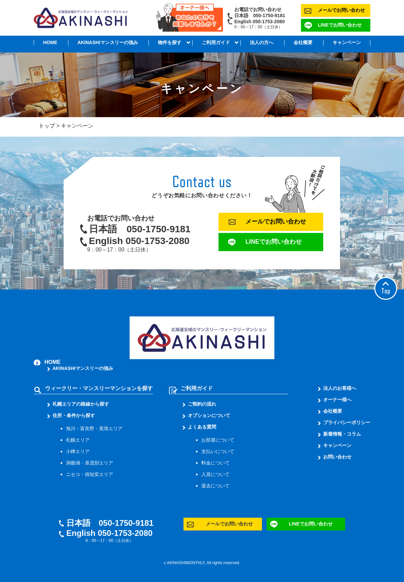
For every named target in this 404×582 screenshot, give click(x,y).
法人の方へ (261, 42)
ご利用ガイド (216, 42)
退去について (215, 485)
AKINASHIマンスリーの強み (107, 42)
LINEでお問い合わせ (340, 25)
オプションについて (209, 415)
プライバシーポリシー (346, 422)
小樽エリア (78, 451)
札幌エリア (78, 440)
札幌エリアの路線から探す (81, 404)
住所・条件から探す (74, 415)
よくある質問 (202, 427)
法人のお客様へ (339, 388)
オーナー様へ (337, 399)
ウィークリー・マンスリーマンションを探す (99, 388)
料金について (215, 463)
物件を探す (169, 42)
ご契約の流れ (202, 404)
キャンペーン (347, 42)
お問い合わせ (337, 456)
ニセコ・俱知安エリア (89, 474)
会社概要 (303, 42)
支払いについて (217, 451)
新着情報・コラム (342, 434)
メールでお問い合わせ (341, 10)
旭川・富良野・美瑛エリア (94, 428)
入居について (215, 474)
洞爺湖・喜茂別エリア (89, 463)
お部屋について (217, 440)
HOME (50, 42)
